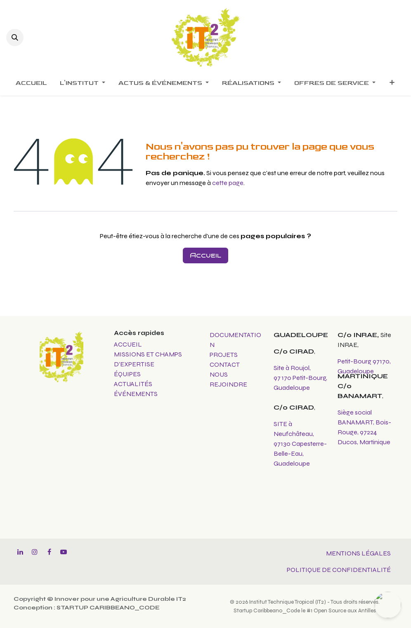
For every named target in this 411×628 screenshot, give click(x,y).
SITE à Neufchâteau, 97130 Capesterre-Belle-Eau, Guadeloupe (300, 443)
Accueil (205, 255)
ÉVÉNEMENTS (136, 394)
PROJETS (224, 355)
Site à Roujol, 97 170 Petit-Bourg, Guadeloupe (300, 377)
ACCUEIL (128, 344)
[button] (15, 37)
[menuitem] (31, 83)
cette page (227, 183)
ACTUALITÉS (133, 384)
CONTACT (225, 364)
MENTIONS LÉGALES (358, 553)
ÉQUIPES (128, 374)
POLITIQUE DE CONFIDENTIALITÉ (339, 570)
